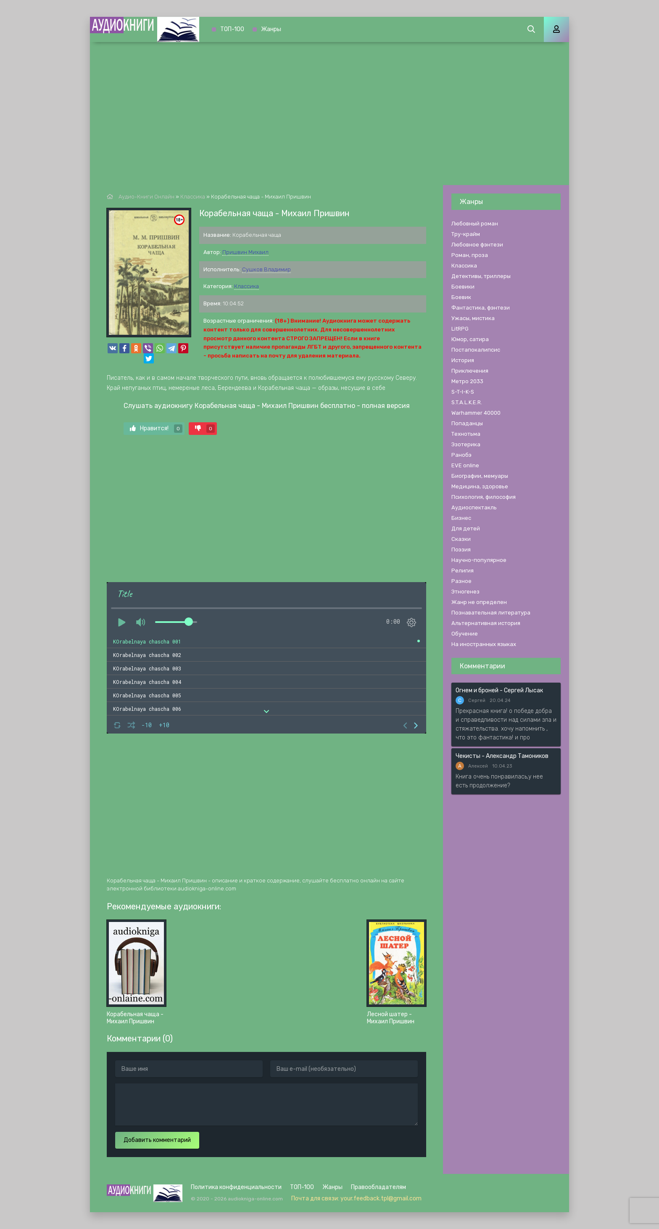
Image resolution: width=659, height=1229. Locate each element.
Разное (461, 581)
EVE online (465, 465)
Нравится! (156, 428)
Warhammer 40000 (476, 413)
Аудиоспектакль (474, 507)
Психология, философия (483, 497)
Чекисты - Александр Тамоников (502, 756)
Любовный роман (474, 223)
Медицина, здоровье (479, 486)
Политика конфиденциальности (236, 1187)
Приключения (469, 371)
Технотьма (465, 434)
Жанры (271, 29)
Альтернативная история (485, 623)
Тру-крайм (465, 234)
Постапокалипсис (475, 350)
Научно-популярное (478, 560)
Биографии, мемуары (479, 476)
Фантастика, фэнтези (480, 308)
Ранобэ (461, 455)
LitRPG (460, 329)
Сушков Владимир (266, 269)
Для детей (465, 528)
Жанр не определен (479, 602)
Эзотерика (465, 444)
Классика (246, 286)
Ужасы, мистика (473, 318)
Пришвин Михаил (245, 252)
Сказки (461, 539)
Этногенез (465, 591)
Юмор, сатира (470, 339)
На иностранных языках (483, 644)
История (462, 360)
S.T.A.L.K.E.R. (466, 402)
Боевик (461, 297)
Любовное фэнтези (477, 244)
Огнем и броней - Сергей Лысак (499, 690)
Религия (462, 570)
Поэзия (461, 549)
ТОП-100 (232, 29)
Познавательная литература (490, 612)
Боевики (462, 286)
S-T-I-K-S (462, 392)
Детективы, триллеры (481, 276)
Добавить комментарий (157, 1140)
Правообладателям (378, 1187)
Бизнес (461, 518)
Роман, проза (469, 255)
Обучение (464, 633)
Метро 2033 (467, 381)
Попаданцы (467, 423)
